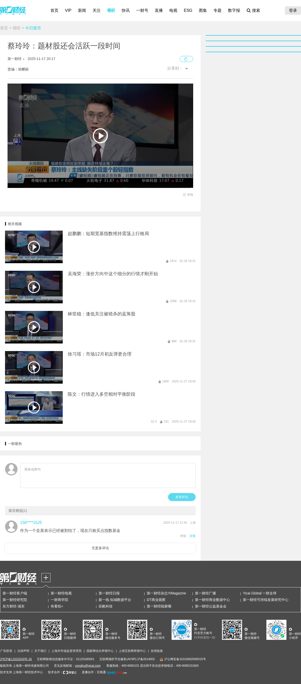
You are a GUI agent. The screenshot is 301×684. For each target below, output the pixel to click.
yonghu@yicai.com (88, 665)
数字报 (234, 10)
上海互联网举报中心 (132, 651)
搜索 (256, 10)
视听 (111, 10)
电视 (173, 10)
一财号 (142, 10)
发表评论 (181, 497)
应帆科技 (106, 606)
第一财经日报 (109, 593)
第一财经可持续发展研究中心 (265, 600)
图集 (203, 10)
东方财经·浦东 (14, 606)
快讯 (126, 10)
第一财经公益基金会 (211, 606)
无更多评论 (100, 548)
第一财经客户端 (15, 593)
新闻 (82, 10)
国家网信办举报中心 (100, 651)
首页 (54, 10)
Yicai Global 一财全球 (259, 593)
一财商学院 (59, 600)
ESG (188, 10)
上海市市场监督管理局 (66, 651)
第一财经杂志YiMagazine (166, 593)
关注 (97, 10)
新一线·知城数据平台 (115, 600)
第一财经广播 (205, 593)
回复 (193, 536)
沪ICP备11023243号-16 (16, 659)
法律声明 (23, 651)
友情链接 (157, 651)
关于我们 (40, 651)
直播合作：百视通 (94, 672)
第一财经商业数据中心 (212, 600)
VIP (68, 10)
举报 (183, 536)
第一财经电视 (61, 593)
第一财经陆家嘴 (159, 606)
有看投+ (57, 606)
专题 (217, 10)
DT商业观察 (156, 600)
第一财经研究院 (15, 600)
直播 (159, 10)
